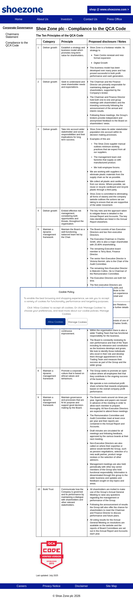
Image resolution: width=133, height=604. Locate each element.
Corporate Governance (18, 27)
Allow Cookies (55, 321)
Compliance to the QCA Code (17, 44)
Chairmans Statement (12, 35)
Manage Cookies (77, 322)
